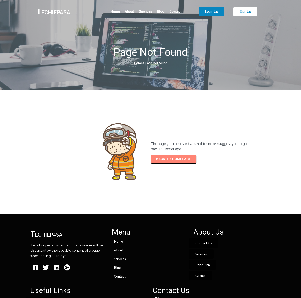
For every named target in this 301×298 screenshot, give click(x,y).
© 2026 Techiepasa (151, 283)
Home (138, 64)
